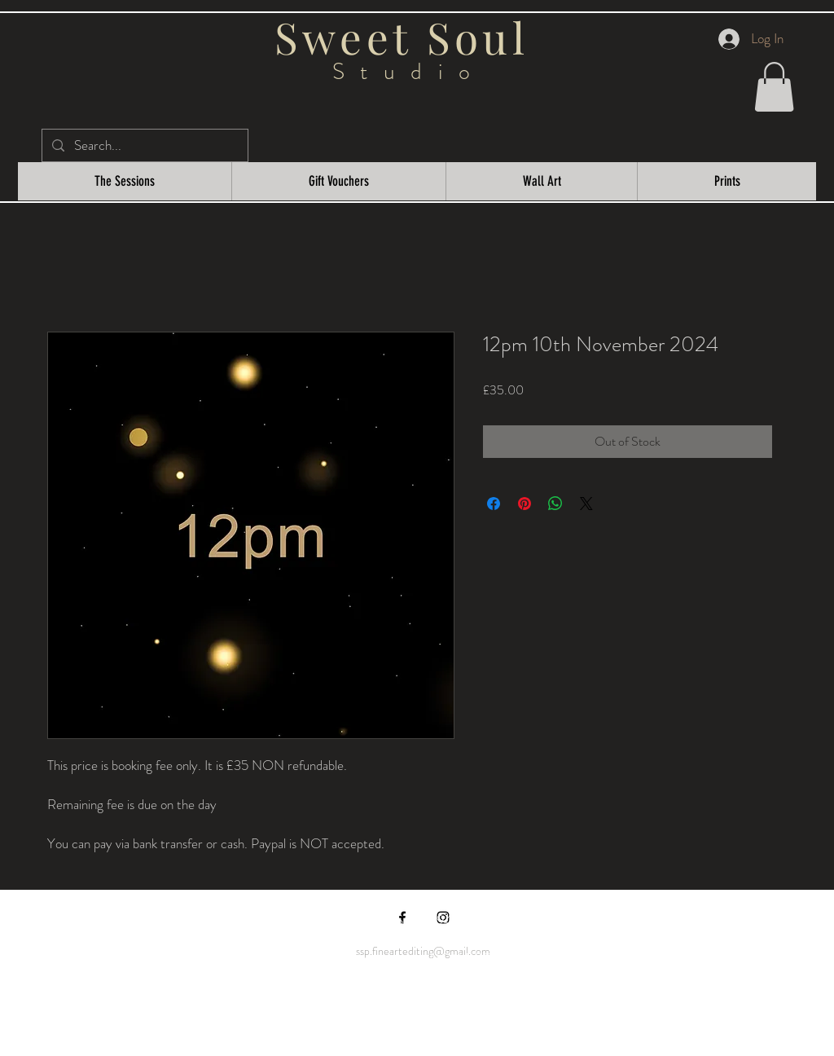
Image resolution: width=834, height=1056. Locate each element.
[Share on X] (586, 503)
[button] (774, 87)
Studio (409, 71)
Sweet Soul (408, 36)
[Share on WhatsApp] (555, 503)
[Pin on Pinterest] (524, 503)
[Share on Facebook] (493, 503)
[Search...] (143, 146)
